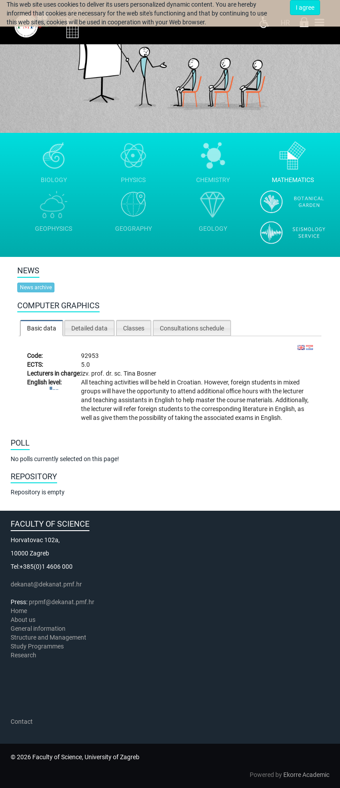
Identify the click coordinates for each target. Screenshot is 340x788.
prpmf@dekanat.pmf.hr (61, 602)
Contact (22, 721)
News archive (36, 287)
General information (38, 628)
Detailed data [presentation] (89, 328)
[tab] (41, 328)
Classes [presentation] (133, 328)
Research (24, 655)
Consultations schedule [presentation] (192, 328)
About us (24, 619)
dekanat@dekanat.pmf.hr (46, 584)
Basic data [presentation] (41, 328)
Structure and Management (48, 637)
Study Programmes (37, 646)
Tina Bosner (140, 373)
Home (19, 610)
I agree (305, 7)
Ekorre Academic (306, 774)
